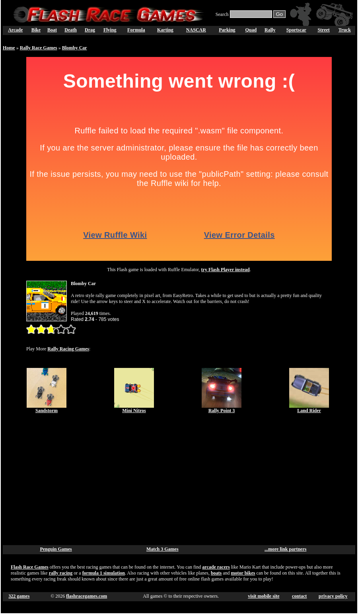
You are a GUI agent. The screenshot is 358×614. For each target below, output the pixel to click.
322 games (18, 596)
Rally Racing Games (68, 349)
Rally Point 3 (221, 410)
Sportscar (296, 30)
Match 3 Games (162, 549)
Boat (52, 30)
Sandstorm (46, 410)
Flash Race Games (30, 567)
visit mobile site (263, 596)
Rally (270, 30)
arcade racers (216, 567)
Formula (136, 30)
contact (299, 596)
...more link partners (285, 549)
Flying (110, 30)
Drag (90, 30)
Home (9, 48)
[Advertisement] (179, 479)
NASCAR (196, 30)
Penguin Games (56, 549)
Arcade (15, 30)
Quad (251, 30)
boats (216, 573)
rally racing (61, 573)
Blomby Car (74, 48)
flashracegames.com (86, 596)
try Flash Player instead (225, 269)
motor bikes (243, 573)
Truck (345, 30)
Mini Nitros (134, 410)
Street (323, 30)
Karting (165, 30)
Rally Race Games (38, 48)
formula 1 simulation (103, 573)
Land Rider (309, 410)
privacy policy (333, 596)
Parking (227, 30)
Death (70, 30)
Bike (36, 30)
